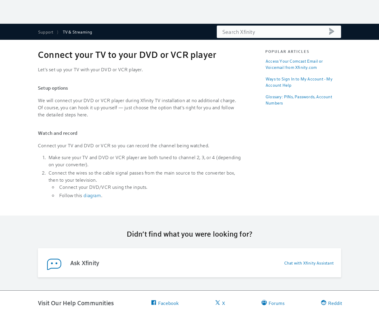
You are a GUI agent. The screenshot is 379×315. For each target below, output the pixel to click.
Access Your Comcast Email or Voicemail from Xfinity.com (294, 64)
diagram (92, 195)
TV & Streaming (77, 32)
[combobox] (279, 32)
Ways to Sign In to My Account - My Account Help (299, 82)
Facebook (165, 303)
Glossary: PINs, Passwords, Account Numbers (299, 100)
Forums (273, 303)
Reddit (331, 303)
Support (45, 32)
